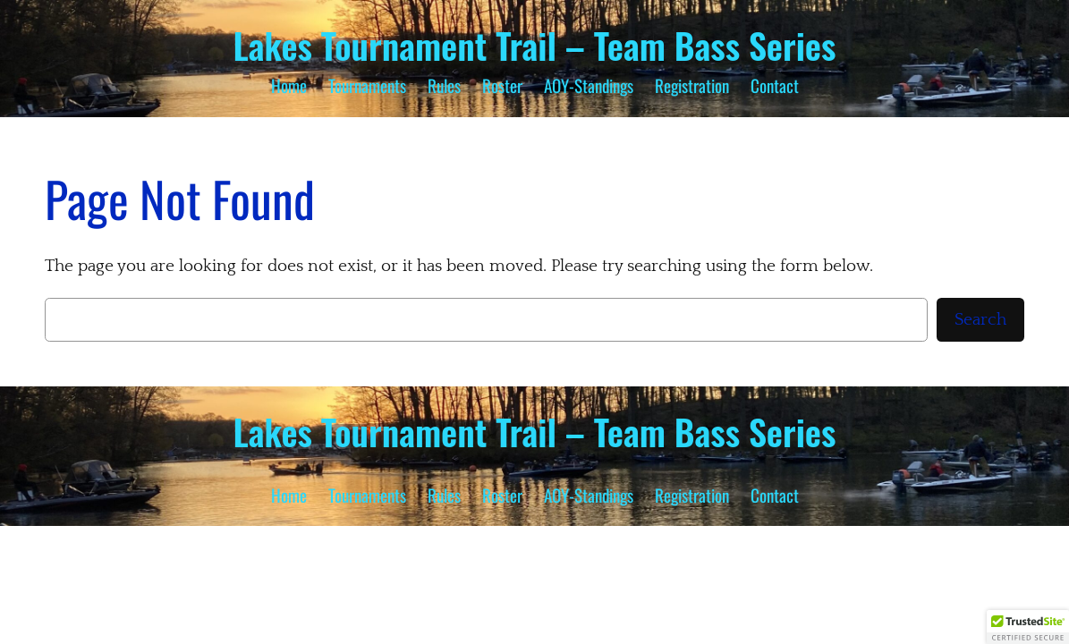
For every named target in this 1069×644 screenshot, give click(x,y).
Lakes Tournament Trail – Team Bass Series (534, 45)
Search (980, 319)
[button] (1028, 627)
